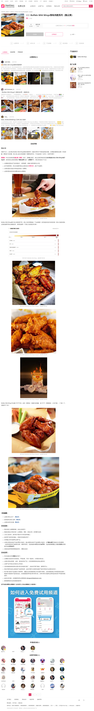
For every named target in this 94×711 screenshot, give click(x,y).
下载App (78, 1)
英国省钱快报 (24, 705)
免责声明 (32, 699)
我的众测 (57, 6)
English (85, 1)
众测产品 (41, 6)
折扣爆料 (30, 1)
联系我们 (72, 1)
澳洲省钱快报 (46, 705)
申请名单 (20, 52)
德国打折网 (38, 705)
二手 (40, 1)
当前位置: (3, 11)
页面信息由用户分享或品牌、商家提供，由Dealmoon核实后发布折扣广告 (22, 708)
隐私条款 (20, 703)
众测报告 (5, 52)
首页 (2, 1)
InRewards (71, 705)
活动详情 (12, 52)
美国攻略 (21, 1)
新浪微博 (79, 700)
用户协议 (15, 703)
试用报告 (49, 6)
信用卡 (16, 1)
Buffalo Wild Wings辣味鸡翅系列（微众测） (24, 11)
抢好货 (11, 1)
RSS (84, 700)
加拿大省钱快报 (15, 705)
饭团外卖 (45, 1)
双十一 (52, 705)
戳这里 (17, 517)
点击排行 (6, 1)
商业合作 (24, 699)
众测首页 (33, 6)
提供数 (31, 26)
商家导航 (36, 1)
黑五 (57, 705)
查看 (73, 25)
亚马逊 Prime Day (63, 705)
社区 (26, 1)
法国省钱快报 (31, 705)
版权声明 (39, 699)
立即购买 (54, 34)
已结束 (35, 34)
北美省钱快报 (7, 5)
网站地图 (9, 703)
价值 (38, 26)
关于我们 (9, 699)
